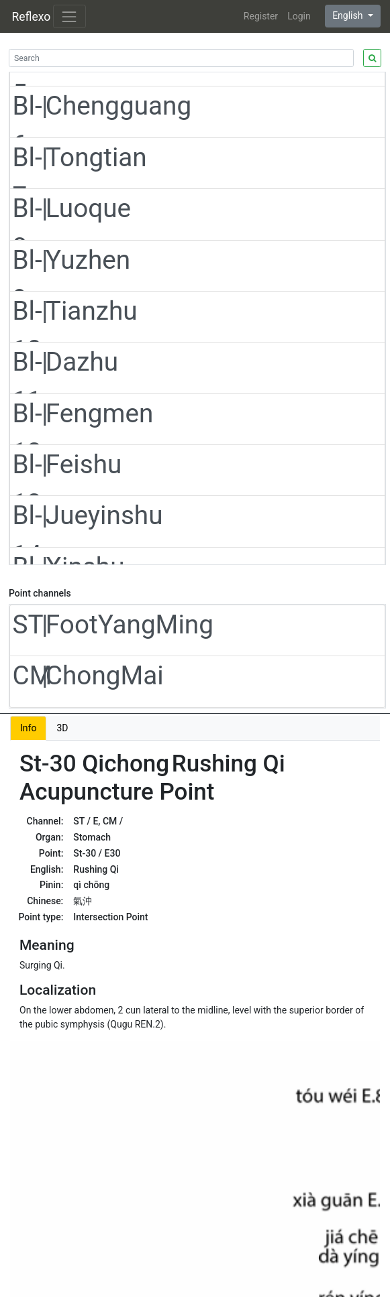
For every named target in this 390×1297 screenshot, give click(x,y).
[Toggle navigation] (69, 16)
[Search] (181, 58)
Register (261, 16)
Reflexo (31, 16)
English (348, 15)
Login (299, 16)
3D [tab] (62, 728)
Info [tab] (28, 728)
